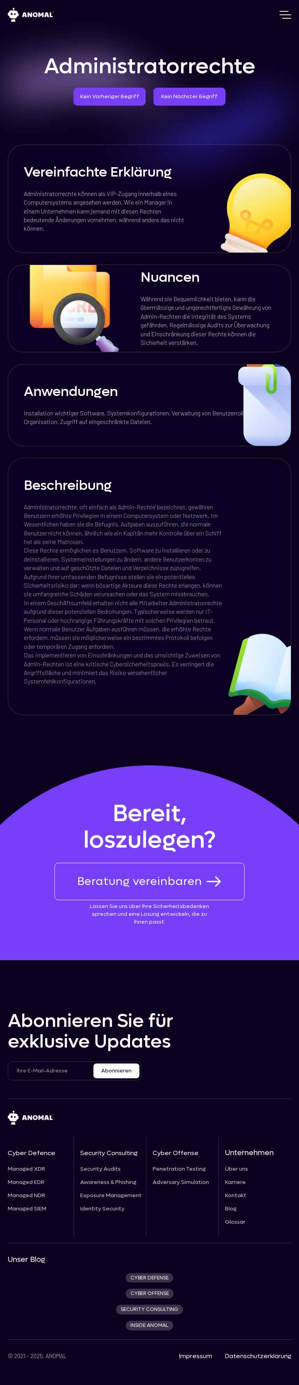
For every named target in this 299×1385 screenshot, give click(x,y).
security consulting (149, 1309)
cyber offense (149, 1293)
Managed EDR (26, 1182)
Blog (230, 1209)
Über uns (236, 1169)
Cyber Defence (31, 1153)
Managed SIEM (27, 1209)
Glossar (235, 1222)
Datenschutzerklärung (258, 1356)
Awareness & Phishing (108, 1182)
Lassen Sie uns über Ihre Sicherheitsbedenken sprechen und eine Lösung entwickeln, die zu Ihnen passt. (149, 914)
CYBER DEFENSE (149, 1278)
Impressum (195, 1356)
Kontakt (235, 1195)
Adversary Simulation (181, 1182)
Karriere (235, 1182)
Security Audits (100, 1169)
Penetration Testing (179, 1169)
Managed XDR (26, 1169)
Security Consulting (108, 1153)
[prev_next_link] (11, 718)
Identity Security (102, 1209)
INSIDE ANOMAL (149, 1325)
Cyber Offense (176, 1153)
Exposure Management (111, 1195)
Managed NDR (26, 1195)
